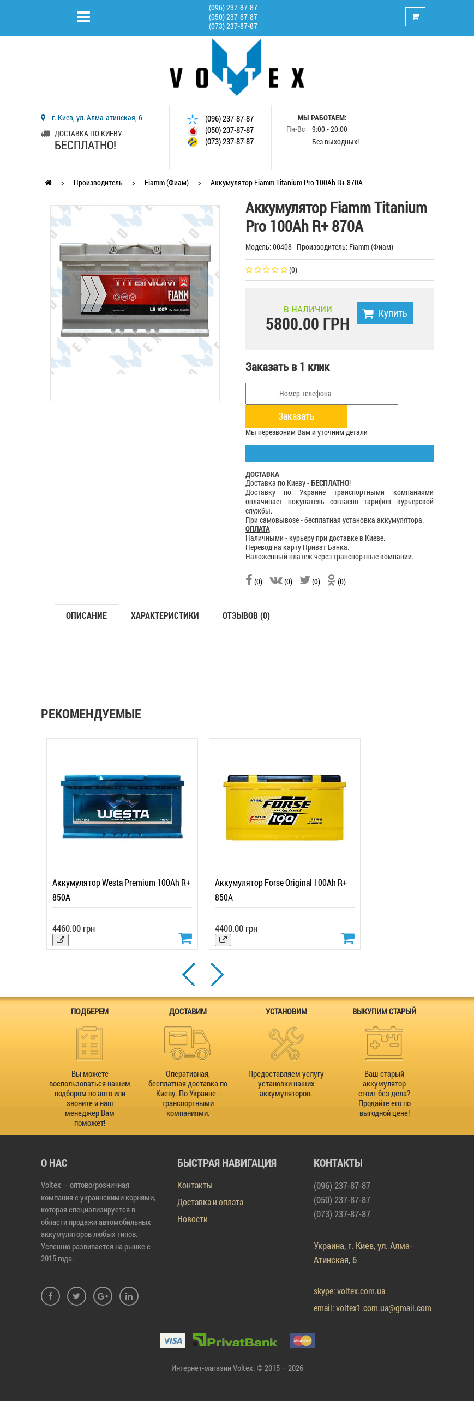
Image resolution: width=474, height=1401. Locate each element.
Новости (192, 1218)
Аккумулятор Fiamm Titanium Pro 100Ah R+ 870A (287, 182)
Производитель (98, 182)
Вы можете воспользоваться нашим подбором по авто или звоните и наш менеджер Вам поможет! (89, 1097)
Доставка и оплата (210, 1201)
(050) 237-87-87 (233, 16)
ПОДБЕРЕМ (90, 1011)
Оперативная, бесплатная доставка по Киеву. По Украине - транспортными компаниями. (187, 1093)
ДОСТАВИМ (188, 1011)
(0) (253, 581)
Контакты (195, 1185)
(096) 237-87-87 (233, 7)
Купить (384, 312)
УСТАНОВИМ (286, 1011)
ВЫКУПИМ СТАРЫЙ (384, 1011)
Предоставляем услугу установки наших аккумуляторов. (286, 1083)
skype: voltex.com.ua (349, 1290)
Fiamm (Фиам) (167, 182)
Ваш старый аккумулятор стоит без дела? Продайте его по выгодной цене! (384, 1093)
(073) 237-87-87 (233, 26)
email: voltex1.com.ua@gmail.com (372, 1307)
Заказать (296, 415)
